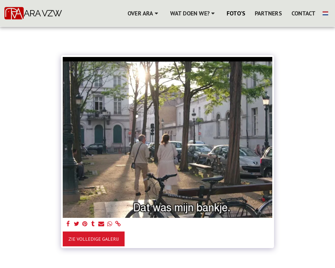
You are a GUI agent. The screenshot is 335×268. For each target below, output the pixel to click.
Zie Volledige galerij (93, 239)
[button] (144, 13)
